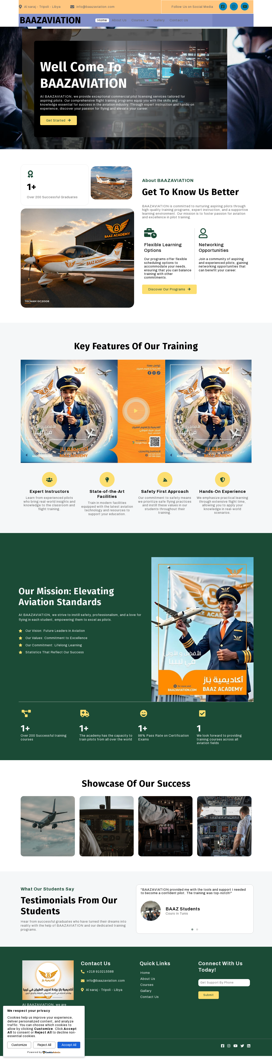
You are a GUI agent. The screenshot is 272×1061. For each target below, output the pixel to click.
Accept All (69, 1045)
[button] (192, 937)
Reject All (44, 1045)
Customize (19, 1045)
